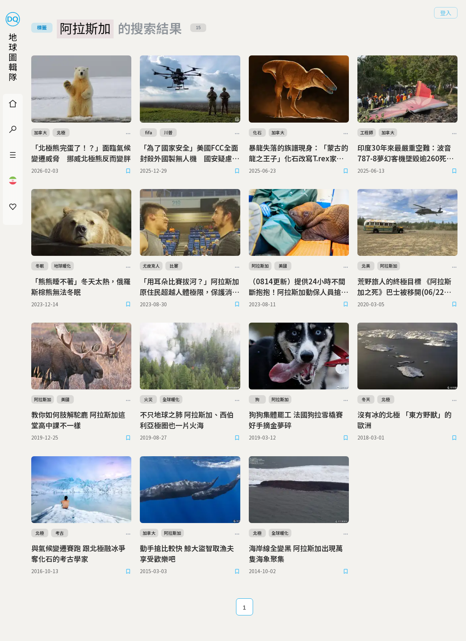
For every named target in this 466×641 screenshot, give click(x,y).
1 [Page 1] (244, 608)
